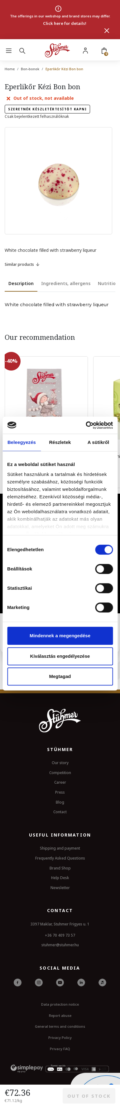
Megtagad (60, 676)
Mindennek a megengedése (60, 635)
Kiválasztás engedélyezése (60, 656)
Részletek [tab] (60, 442)
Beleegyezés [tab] (21, 442)
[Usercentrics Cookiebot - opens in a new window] (86, 425)
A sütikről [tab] (98, 442)
